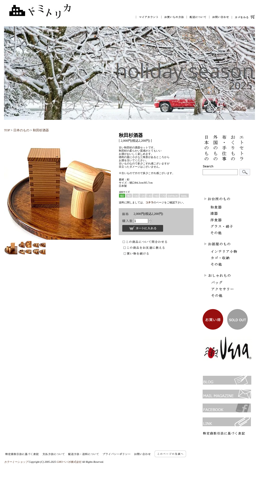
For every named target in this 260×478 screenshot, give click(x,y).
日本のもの (21, 130)
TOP (7, 130)
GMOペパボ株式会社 (69, 461)
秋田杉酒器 (41, 130)
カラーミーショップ (16, 461)
